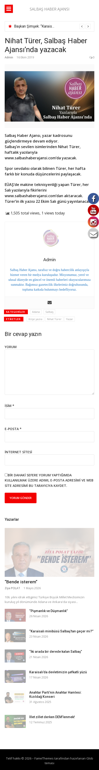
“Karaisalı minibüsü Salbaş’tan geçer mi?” (61, 631)
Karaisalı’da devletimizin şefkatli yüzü (58, 672)
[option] (52, 26)
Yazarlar (12, 519)
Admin (9, 57)
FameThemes (44, 758)
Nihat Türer (54, 319)
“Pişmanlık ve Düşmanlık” (48, 611)
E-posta (13, 429)
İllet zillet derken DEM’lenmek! (52, 717)
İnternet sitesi (18, 452)
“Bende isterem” (21, 582)
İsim (9, 405)
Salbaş (49, 312)
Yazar (69, 319)
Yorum (11, 347)
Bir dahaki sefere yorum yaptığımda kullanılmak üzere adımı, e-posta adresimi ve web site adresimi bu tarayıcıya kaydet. (49, 480)
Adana (36, 312)
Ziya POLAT (12, 588)
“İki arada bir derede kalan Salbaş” (55, 651)
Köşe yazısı (35, 319)
